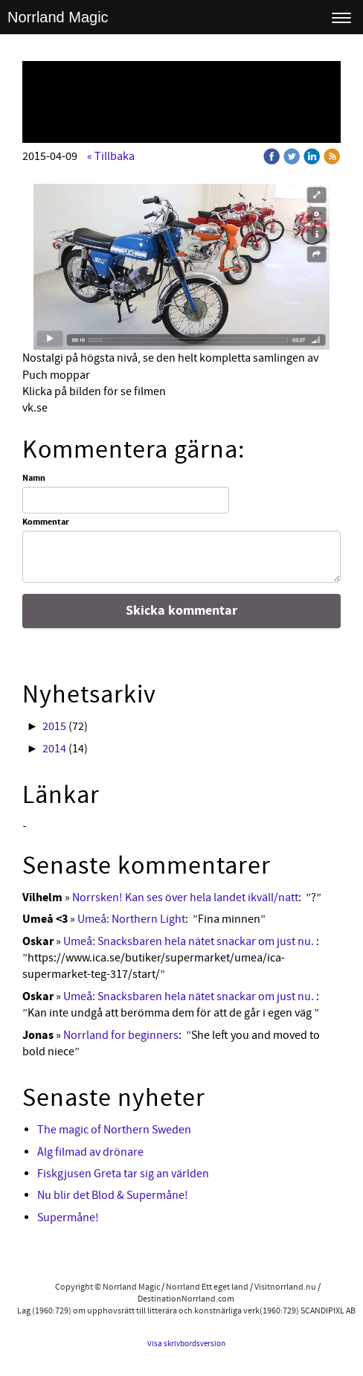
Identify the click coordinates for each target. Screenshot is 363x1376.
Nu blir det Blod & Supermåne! (112, 1195)
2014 (54, 748)
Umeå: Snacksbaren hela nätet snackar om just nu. (189, 941)
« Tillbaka (111, 156)
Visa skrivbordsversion (186, 1344)
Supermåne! (68, 1217)
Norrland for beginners (121, 1035)
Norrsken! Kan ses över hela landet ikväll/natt (185, 897)
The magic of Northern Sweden (114, 1129)
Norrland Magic (58, 17)
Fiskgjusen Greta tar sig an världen (123, 1173)
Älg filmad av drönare (90, 1152)
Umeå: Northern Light (131, 919)
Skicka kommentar (181, 610)
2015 (54, 726)
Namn (33, 478)
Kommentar (45, 522)
